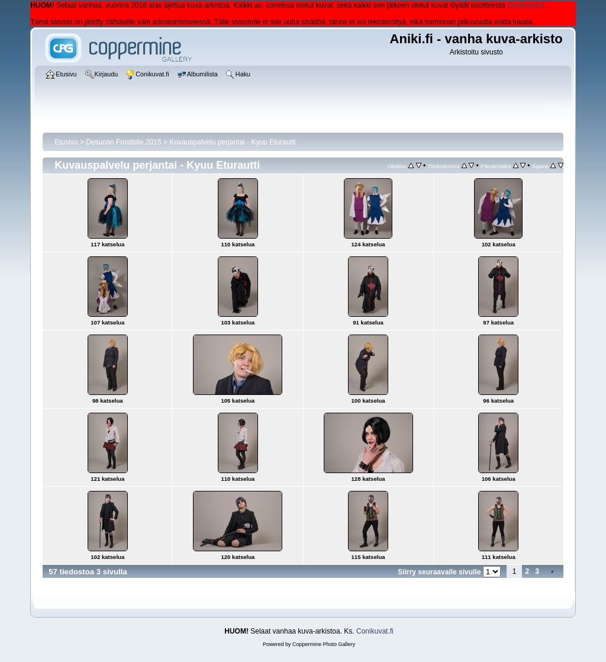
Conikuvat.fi (525, 5)
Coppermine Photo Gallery (323, 644)
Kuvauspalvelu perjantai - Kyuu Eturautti (232, 142)
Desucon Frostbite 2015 (123, 142)
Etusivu (66, 142)
